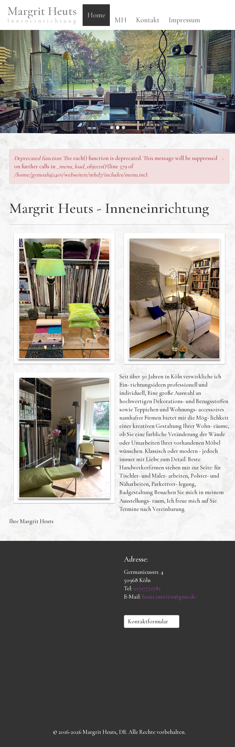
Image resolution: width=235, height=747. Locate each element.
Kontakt (147, 20)
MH (120, 20)
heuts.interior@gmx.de (169, 596)
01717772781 (147, 588)
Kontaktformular (151, 621)
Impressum (184, 20)
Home (96, 15)
